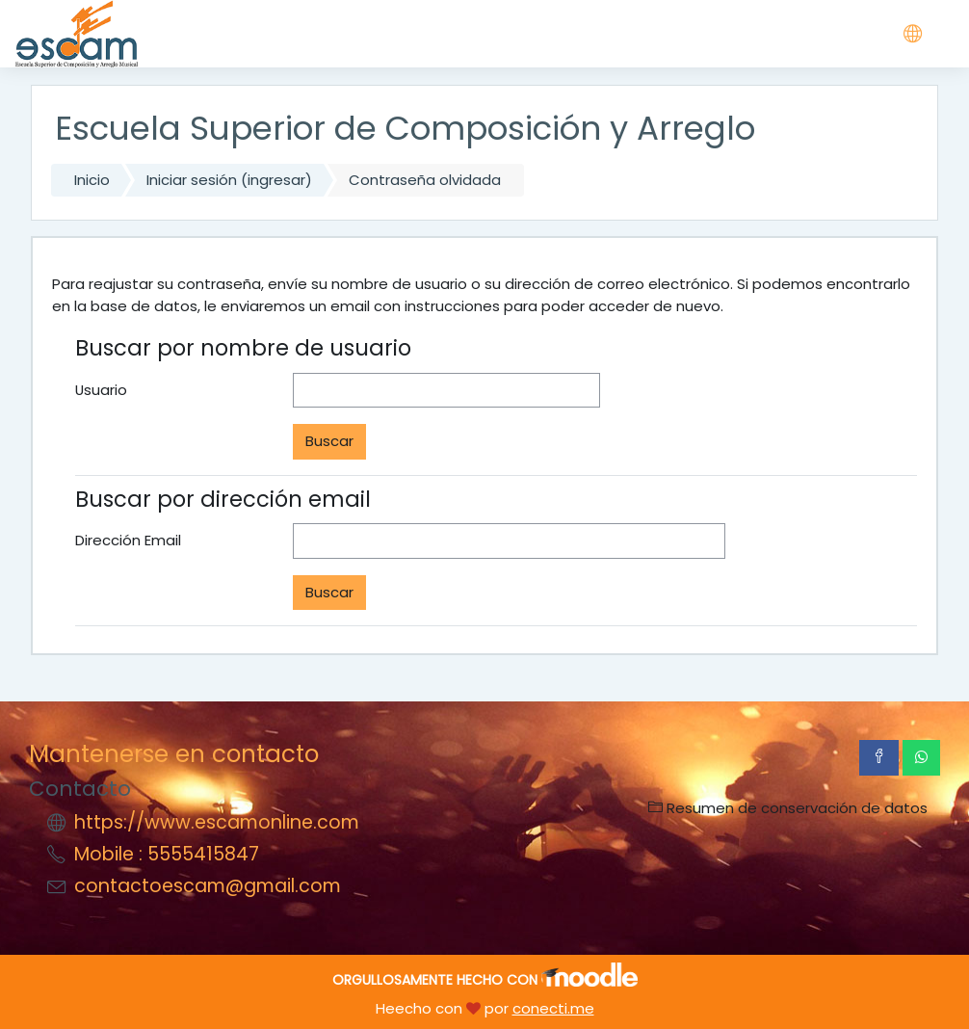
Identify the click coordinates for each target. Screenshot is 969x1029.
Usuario (101, 390)
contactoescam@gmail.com (207, 886)
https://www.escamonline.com (216, 822)
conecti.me (553, 1008)
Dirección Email (128, 540)
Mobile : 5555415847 (166, 854)
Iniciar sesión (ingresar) (229, 180)
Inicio (92, 180)
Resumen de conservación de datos (788, 808)
